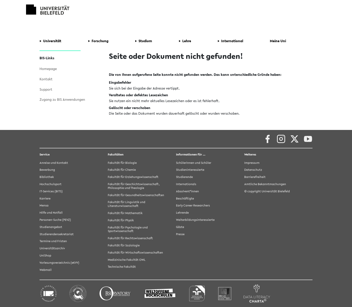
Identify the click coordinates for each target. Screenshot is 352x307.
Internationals (186, 184)
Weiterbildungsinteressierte (195, 220)
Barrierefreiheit (255, 177)
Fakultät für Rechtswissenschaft (130, 238)
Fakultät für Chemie (122, 170)
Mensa (44, 205)
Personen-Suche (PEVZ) (55, 220)
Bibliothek (47, 177)
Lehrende (182, 213)
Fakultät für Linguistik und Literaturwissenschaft (126, 204)
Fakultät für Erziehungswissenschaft (133, 177)
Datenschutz (253, 170)
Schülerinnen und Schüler (193, 163)
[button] (50, 41)
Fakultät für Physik (121, 220)
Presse (180, 234)
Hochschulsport (51, 184)
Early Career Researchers (193, 205)
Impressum (252, 163)
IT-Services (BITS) (51, 191)
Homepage (48, 68)
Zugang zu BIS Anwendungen (62, 99)
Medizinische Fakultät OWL (126, 260)
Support (46, 89)
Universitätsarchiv (52, 248)
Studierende (184, 177)
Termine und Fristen (53, 241)
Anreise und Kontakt (54, 163)
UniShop (45, 255)
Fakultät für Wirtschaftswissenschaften (135, 252)
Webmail (46, 270)
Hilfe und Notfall (51, 213)
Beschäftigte (185, 198)
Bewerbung (47, 170)
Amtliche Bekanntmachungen (265, 184)
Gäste (180, 227)
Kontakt (46, 79)
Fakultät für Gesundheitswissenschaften (136, 195)
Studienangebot (51, 227)
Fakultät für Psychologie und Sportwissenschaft (128, 229)
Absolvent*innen (187, 191)
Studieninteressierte (190, 170)
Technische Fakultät (122, 267)
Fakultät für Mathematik (125, 213)
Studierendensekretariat (57, 234)
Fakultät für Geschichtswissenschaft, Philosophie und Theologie (134, 186)
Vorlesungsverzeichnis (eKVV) (59, 263)
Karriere (45, 198)
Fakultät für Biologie (122, 163)
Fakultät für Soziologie (124, 245)
